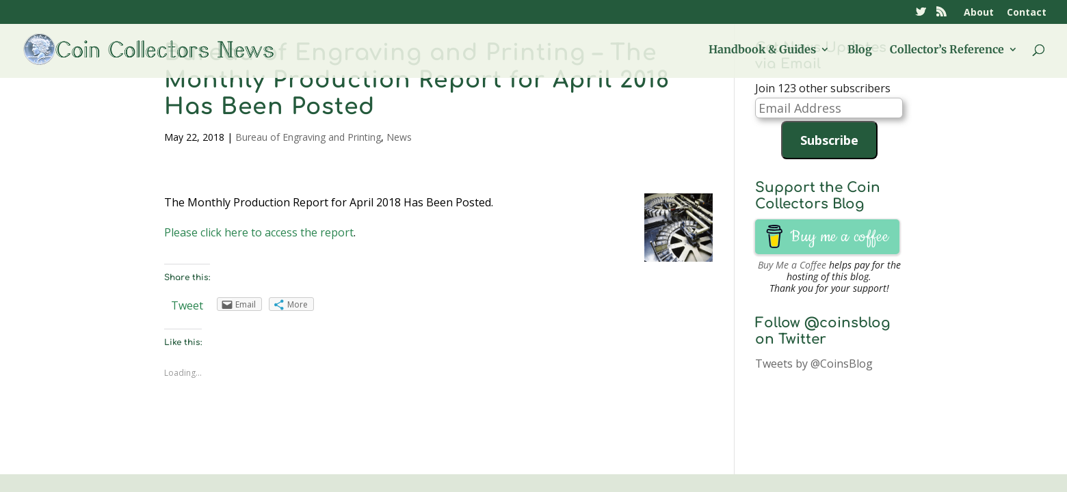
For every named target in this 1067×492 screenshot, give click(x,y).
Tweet (187, 305)
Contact (1026, 13)
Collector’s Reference (947, 50)
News (399, 137)
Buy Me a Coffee (792, 264)
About (979, 13)
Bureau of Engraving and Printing (308, 137)
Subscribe (829, 140)
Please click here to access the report (259, 232)
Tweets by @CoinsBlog (814, 363)
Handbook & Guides (762, 50)
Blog (859, 50)
